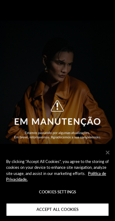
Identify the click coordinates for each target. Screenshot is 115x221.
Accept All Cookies (57, 209)
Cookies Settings (57, 191)
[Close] (107, 152)
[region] (57, 182)
